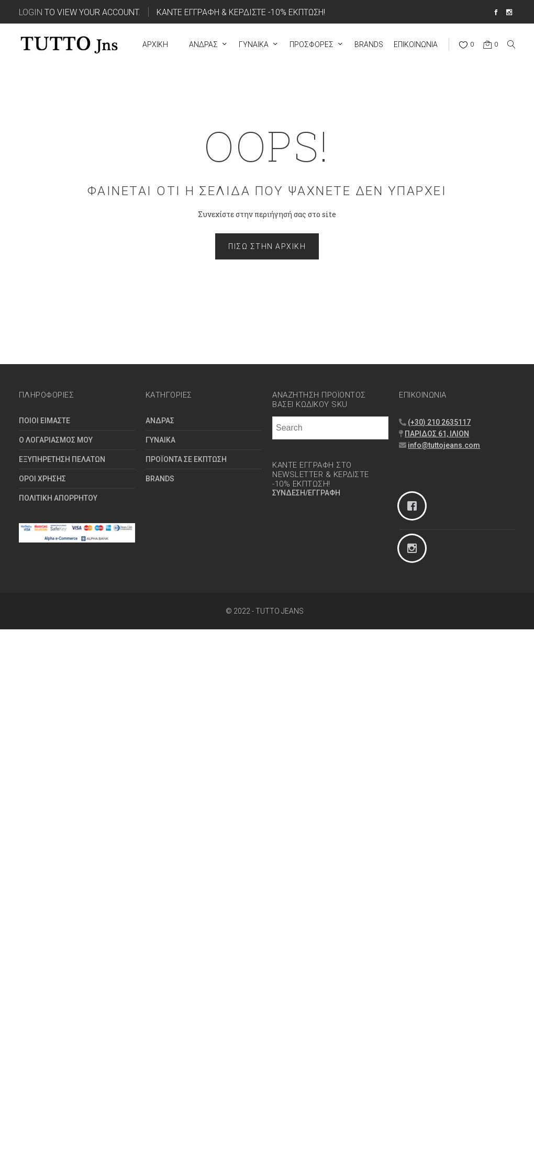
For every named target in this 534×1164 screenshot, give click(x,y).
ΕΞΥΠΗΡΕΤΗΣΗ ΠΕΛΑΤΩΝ (62, 459)
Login (30, 12)
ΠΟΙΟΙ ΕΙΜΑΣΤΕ (44, 420)
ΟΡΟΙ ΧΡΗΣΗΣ (42, 478)
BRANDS (160, 478)
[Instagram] (457, 548)
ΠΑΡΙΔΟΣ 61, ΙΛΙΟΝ (437, 434)
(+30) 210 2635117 (439, 422)
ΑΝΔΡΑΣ (160, 420)
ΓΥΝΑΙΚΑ (160, 440)
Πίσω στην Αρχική (267, 246)
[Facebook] (457, 506)
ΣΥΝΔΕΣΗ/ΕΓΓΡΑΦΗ (306, 493)
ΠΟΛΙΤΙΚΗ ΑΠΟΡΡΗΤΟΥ (58, 498)
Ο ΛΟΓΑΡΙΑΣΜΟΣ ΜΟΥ (56, 440)
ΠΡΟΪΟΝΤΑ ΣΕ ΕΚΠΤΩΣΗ (186, 459)
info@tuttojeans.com (444, 445)
